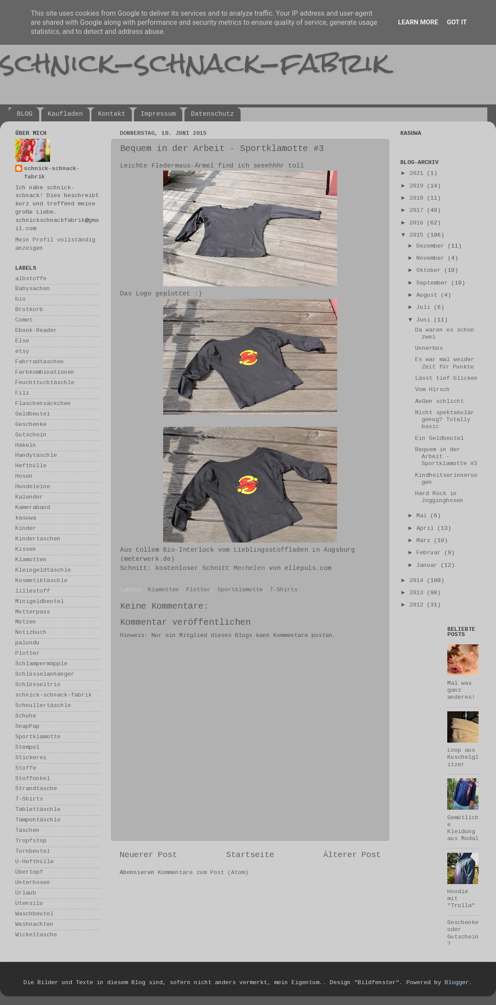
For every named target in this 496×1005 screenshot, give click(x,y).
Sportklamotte (240, 590)
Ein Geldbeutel (439, 438)
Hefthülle (31, 466)
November (432, 258)
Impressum (158, 114)
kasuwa (25, 518)
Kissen (25, 549)
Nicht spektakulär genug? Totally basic (444, 420)
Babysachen (32, 289)
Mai (423, 516)
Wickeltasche (36, 935)
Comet (24, 320)
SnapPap (27, 726)
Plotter (198, 590)
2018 (418, 198)
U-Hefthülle (34, 862)
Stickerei (31, 758)
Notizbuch (31, 632)
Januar (428, 565)
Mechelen (249, 568)
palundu (27, 643)
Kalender (29, 497)
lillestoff (32, 591)
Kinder (25, 528)
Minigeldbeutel (39, 602)
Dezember (432, 246)
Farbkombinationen (44, 372)
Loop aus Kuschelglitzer (463, 757)
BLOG (25, 114)
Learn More (418, 22)
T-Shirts (284, 590)
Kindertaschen (37, 539)
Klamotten (163, 590)
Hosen (24, 476)
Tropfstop (31, 841)
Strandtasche (36, 789)
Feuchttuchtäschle (44, 383)
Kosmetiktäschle (41, 581)
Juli (425, 307)
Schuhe (25, 716)
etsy (22, 351)
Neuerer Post (148, 855)
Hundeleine (32, 487)
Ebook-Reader (36, 330)
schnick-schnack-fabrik (194, 62)
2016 (418, 223)
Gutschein (31, 435)
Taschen (27, 830)
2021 (418, 173)
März (425, 541)
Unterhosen (32, 883)
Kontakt (111, 114)
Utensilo (29, 903)
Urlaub (25, 893)
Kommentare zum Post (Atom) (203, 873)
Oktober (430, 270)
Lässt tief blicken (446, 378)
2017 (418, 210)
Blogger (457, 983)
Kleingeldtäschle (43, 570)
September (433, 283)
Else (22, 341)
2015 (418, 235)
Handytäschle (36, 455)
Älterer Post (352, 855)
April (426, 528)
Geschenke (31, 424)
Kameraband (32, 508)
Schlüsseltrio (37, 685)
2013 (418, 593)
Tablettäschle (37, 809)
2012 (418, 605)
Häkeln (25, 445)
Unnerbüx (429, 348)
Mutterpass (32, 612)
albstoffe (31, 279)
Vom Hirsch (432, 390)
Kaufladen (65, 114)
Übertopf (29, 872)
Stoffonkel (32, 779)
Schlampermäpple (41, 664)
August (428, 295)
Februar (430, 553)
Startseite (250, 855)
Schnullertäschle (43, 706)
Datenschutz (212, 114)
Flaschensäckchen (43, 404)
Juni (425, 320)
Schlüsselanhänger (44, 674)
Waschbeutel (34, 914)
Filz (22, 393)
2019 (418, 186)
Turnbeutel (32, 851)
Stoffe (25, 768)
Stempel (27, 747)
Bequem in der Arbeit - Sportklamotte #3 (446, 457)
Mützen (25, 622)
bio (20, 299)
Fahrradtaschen (39, 362)
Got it (457, 22)
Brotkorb (29, 310)
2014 (418, 581)
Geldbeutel (32, 414)
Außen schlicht (439, 401)
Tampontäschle (37, 820)
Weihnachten (34, 924)
